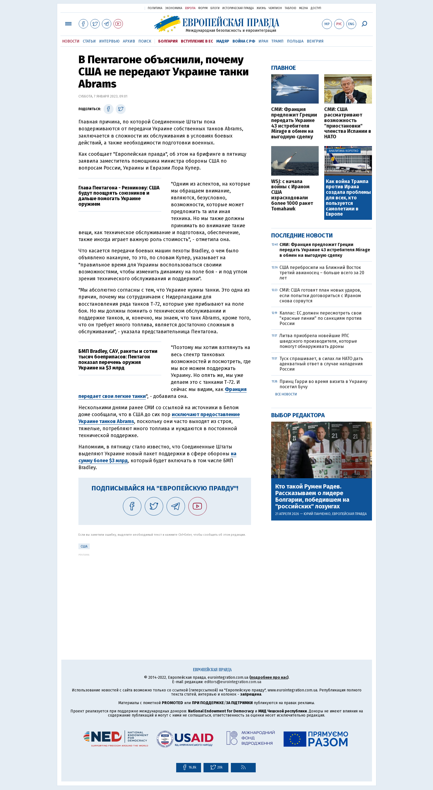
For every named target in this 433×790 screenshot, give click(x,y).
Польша (295, 41)
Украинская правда (127, 8)
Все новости (286, 394)
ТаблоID (290, 8)
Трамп (277, 41)
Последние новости (302, 235)
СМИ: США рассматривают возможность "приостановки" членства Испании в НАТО (347, 123)
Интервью (109, 41)
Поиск (144, 41)
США (84, 546)
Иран (263, 41)
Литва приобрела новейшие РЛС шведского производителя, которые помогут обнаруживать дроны (318, 341)
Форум (203, 8)
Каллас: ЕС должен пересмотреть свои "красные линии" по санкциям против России (320, 318)
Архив (129, 41)
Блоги (215, 8)
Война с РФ (244, 41)
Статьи (89, 41)
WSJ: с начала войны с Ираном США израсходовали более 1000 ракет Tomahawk (292, 195)
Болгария (168, 41)
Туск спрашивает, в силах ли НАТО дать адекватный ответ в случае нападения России (321, 364)
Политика (155, 8)
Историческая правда (238, 8)
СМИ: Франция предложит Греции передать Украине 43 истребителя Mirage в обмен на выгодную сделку (294, 123)
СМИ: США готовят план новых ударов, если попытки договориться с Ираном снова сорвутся (320, 295)
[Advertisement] (164, 594)
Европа (190, 8)
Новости (71, 41)
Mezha (303, 8)
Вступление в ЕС (197, 41)
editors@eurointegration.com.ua (232, 682)
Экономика (173, 8)
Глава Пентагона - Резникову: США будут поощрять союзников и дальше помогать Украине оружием (119, 196)
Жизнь (261, 8)
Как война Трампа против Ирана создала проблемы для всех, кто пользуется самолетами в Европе (348, 198)
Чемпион (275, 8)
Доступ (316, 8)
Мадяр (222, 41)
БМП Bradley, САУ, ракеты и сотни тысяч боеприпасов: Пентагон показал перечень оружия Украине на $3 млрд (117, 359)
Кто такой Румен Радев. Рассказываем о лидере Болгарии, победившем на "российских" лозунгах (312, 496)
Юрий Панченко (317, 514)
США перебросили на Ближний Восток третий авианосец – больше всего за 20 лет (321, 273)
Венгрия (315, 41)
